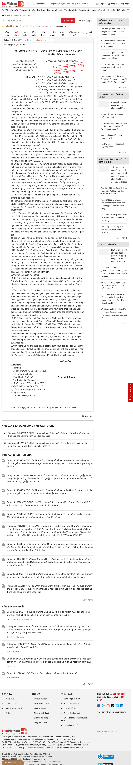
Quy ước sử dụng (71, 708)
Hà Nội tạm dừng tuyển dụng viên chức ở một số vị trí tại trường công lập (113, 285)
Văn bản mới (11, 10)
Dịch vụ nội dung (41, 718)
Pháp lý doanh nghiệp (43, 708)
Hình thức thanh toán (72, 704)
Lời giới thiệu (9, 699)
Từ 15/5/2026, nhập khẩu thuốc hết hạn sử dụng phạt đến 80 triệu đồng (114, 218)
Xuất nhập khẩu (13, 652)
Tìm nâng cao (86, 21)
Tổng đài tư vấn (40, 723)
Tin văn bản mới (54, 10)
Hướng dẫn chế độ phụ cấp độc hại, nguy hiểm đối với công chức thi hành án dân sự (119, 256)
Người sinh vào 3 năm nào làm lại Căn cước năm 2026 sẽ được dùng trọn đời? (114, 126)
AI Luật (111, 10)
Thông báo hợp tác (71, 725)
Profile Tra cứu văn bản (13, 708)
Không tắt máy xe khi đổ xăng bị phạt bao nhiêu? (118, 105)
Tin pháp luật (70, 10)
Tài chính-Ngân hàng (15, 619)
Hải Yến (87, 416)
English (100, 4)
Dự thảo (41, 10)
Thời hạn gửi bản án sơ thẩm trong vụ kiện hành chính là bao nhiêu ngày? (113, 32)
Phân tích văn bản (41, 704)
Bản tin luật (84, 10)
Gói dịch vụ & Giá (84, 4)
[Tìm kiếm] (68, 20)
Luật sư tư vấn (99, 10)
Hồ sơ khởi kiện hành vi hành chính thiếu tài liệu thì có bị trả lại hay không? (113, 43)
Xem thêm (88, 600)
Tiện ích (121, 10)
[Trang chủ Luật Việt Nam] (13, 4)
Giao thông (11, 637)
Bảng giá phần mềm (72, 699)
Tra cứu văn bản (27, 10)
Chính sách (29, 619)
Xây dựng (20, 637)
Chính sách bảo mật (72, 713)
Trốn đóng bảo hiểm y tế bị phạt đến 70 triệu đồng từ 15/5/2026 (112, 229)
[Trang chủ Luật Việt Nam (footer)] (14, 734)
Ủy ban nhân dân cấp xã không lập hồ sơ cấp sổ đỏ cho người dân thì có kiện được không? (114, 79)
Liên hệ (7, 713)
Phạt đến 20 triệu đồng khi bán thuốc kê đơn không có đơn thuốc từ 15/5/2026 (114, 191)
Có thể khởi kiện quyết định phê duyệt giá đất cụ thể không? (112, 67)
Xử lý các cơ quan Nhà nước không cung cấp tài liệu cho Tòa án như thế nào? (113, 55)
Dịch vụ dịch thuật (41, 713)
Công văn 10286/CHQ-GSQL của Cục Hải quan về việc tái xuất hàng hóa (42, 673)
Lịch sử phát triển (11, 704)
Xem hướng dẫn (58, 26)
